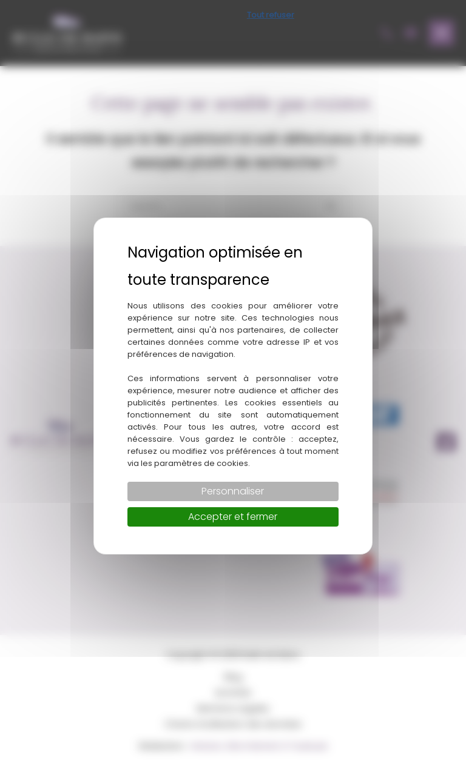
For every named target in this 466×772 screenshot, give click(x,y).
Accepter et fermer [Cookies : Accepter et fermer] (232, 517)
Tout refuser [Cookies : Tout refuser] (270, 15)
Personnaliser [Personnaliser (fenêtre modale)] (232, 491)
